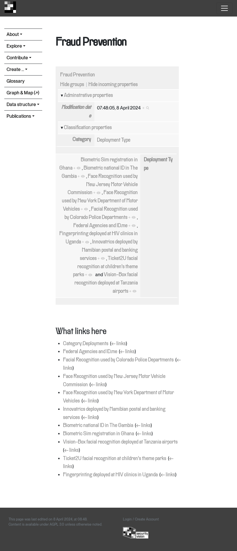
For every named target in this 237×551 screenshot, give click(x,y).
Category (81, 139)
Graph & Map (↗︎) (23, 92)
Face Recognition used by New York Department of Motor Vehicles (100, 201)
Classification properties (88, 127)
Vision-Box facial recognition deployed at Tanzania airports (106, 283)
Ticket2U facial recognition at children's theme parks (105, 267)
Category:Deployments (85, 343)
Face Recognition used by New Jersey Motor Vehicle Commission (103, 185)
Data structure (21, 104)
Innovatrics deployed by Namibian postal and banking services (109, 250)
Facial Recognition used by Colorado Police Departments (118, 360)
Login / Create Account (141, 519)
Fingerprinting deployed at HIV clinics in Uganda (110, 474)
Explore (14, 46)
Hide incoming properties (113, 84)
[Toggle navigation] (224, 8)
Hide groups (72, 84)
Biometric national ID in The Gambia (98, 425)
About (13, 34)
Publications (19, 116)
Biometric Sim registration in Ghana (98, 433)
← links (118, 343)
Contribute (17, 57)
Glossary (16, 81)
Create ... (15, 69)
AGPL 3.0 (57, 524)
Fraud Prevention (77, 75)
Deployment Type (113, 140)
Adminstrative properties (88, 95)
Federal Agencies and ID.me (100, 225)
